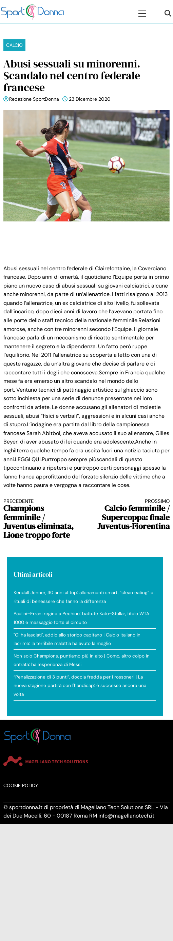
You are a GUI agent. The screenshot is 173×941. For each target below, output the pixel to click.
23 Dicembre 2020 (90, 99)
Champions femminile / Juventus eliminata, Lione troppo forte (40, 519)
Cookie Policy (20, 785)
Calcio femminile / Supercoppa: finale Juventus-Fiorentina (132, 514)
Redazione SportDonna (34, 99)
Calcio (14, 45)
